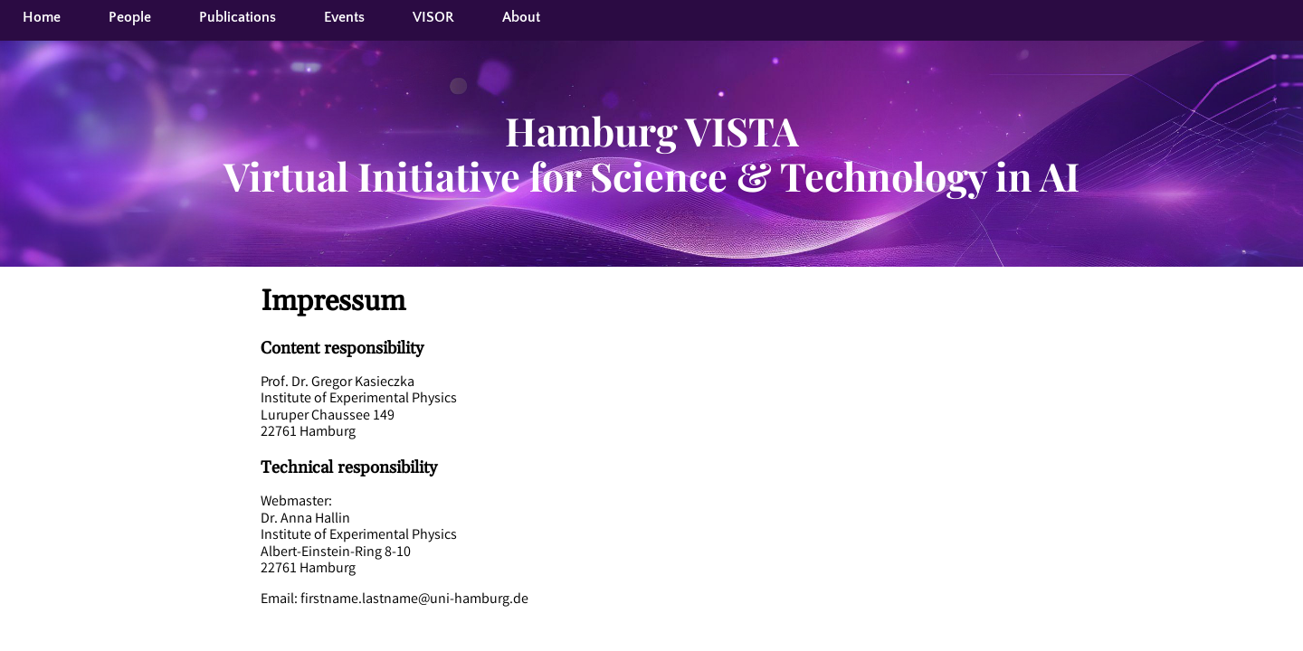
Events (344, 17)
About (521, 17)
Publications (237, 17)
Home (42, 17)
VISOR (433, 17)
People (130, 17)
